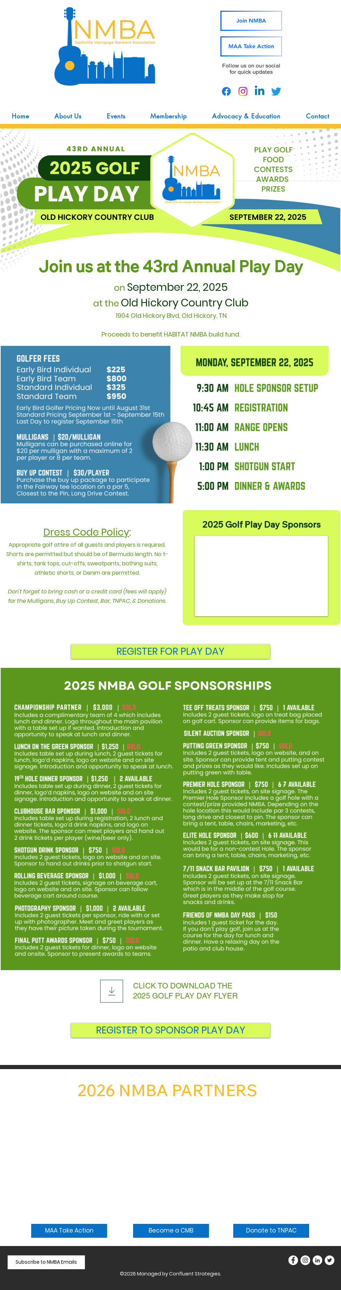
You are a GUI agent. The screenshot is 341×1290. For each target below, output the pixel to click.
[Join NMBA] (251, 21)
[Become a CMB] (171, 1231)
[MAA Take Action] (251, 46)
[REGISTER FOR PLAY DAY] (170, 651)
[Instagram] (305, 1260)
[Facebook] (293, 1260)
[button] (68, 116)
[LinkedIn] (317, 1260)
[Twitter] (329, 1260)
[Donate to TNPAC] (271, 1231)
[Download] (111, 991)
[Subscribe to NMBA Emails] (46, 1262)
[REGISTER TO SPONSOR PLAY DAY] (170, 1030)
